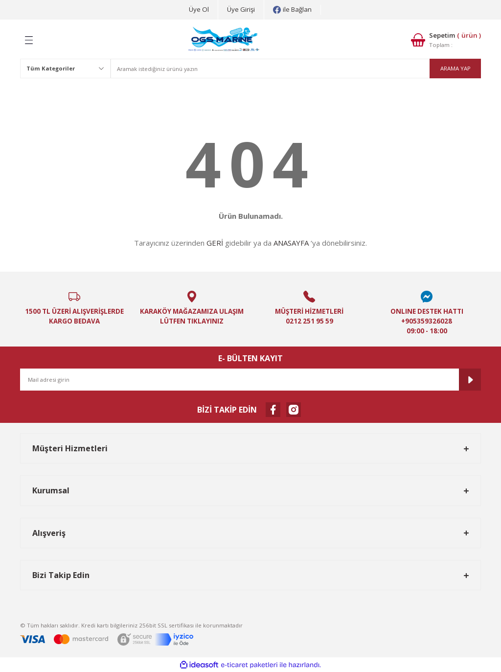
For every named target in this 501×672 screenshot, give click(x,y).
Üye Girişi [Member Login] (241, 9)
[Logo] (224, 40)
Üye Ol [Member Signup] (199, 9)
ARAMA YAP (455, 68)
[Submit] (470, 380)
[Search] (296, 68)
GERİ (214, 243)
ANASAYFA (291, 243)
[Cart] (446, 40)
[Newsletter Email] (250, 380)
